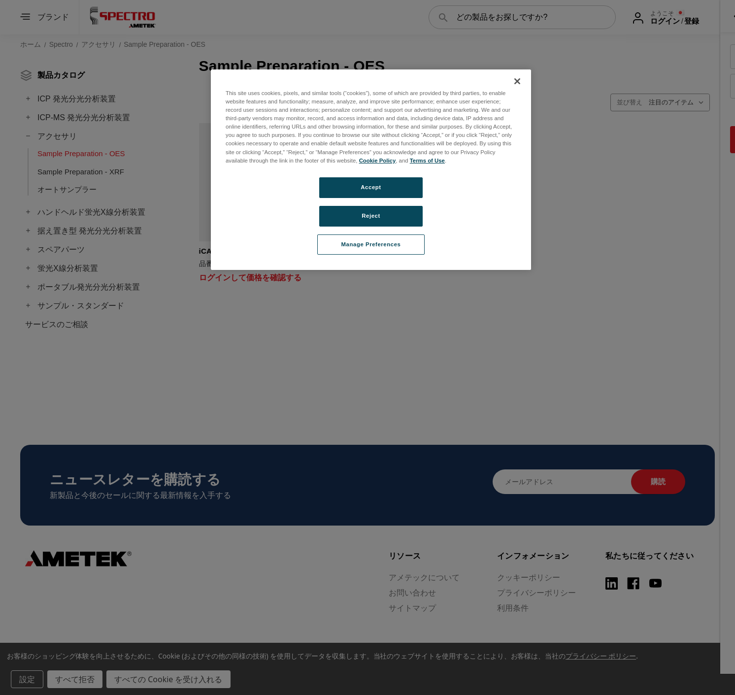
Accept (371, 187)
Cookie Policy (377, 161)
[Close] (517, 81)
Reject (371, 216)
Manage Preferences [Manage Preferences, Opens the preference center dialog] (371, 244)
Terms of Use (427, 161)
